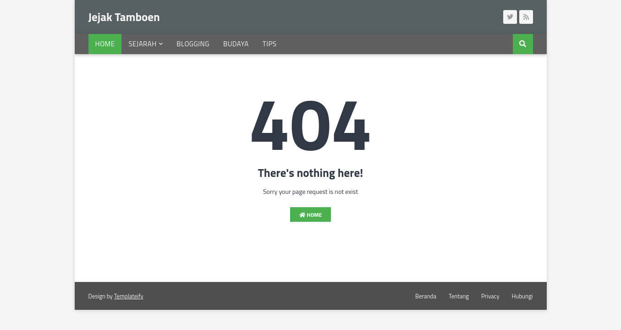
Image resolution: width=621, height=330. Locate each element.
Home (310, 214)
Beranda (425, 296)
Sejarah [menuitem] (142, 43)
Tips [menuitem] (270, 43)
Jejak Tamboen (124, 17)
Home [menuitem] (105, 43)
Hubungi (522, 296)
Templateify (128, 296)
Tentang (459, 296)
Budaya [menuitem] (236, 43)
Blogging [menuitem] (192, 43)
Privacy (490, 296)
